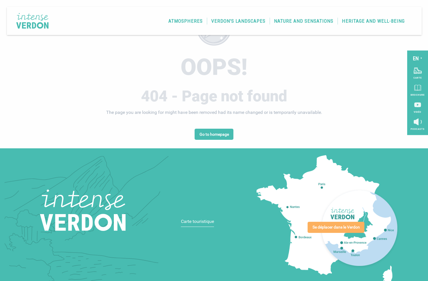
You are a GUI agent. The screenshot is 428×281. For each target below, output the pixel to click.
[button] (183, 22)
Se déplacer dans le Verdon (336, 227)
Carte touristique (197, 221)
